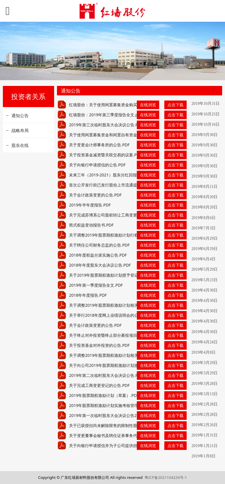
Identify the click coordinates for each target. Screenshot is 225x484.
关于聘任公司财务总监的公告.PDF (99, 245)
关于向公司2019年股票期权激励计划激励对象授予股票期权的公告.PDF (132, 365)
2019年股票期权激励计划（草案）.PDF (104, 395)
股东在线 (20, 145)
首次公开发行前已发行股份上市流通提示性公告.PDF (115, 185)
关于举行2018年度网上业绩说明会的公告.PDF (110, 315)
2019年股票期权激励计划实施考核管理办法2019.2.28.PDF (121, 405)
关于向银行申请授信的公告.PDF (97, 165)
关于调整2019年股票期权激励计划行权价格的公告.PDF (118, 235)
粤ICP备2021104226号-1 (166, 477)
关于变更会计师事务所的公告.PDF (99, 144)
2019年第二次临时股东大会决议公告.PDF (106, 375)
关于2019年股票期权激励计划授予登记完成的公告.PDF (118, 275)
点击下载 (175, 104)
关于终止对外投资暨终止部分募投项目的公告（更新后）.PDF (123, 335)
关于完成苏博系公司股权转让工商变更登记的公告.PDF (117, 215)
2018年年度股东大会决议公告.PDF (100, 265)
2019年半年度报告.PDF (90, 205)
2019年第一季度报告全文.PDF (96, 285)
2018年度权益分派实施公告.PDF (98, 255)
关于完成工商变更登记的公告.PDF (99, 385)
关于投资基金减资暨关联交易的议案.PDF (105, 155)
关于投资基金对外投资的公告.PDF (99, 345)
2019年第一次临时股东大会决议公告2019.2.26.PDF (115, 415)
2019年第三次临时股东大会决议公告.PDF (106, 124)
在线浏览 (148, 104)
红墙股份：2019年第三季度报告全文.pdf (105, 114)
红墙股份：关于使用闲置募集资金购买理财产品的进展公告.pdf (125, 104)
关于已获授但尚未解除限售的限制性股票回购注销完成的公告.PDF (127, 425)
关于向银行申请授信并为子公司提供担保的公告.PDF (115, 445)
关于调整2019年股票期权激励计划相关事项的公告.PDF (118, 305)
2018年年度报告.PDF (88, 295)
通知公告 (20, 115)
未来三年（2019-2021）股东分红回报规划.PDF (111, 175)
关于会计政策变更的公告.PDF (95, 195)
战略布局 (20, 130)
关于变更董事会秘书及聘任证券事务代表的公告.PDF (115, 435)
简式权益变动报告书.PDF (91, 225)
